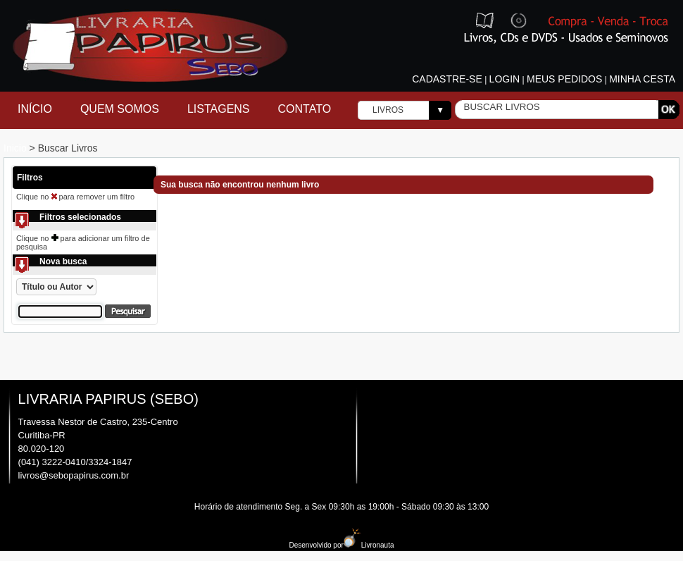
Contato (305, 109)
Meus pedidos (564, 79)
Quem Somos (119, 109)
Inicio (17, 148)
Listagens (218, 109)
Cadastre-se (447, 79)
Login (504, 79)
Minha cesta (642, 79)
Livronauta (369, 545)
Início (35, 109)
